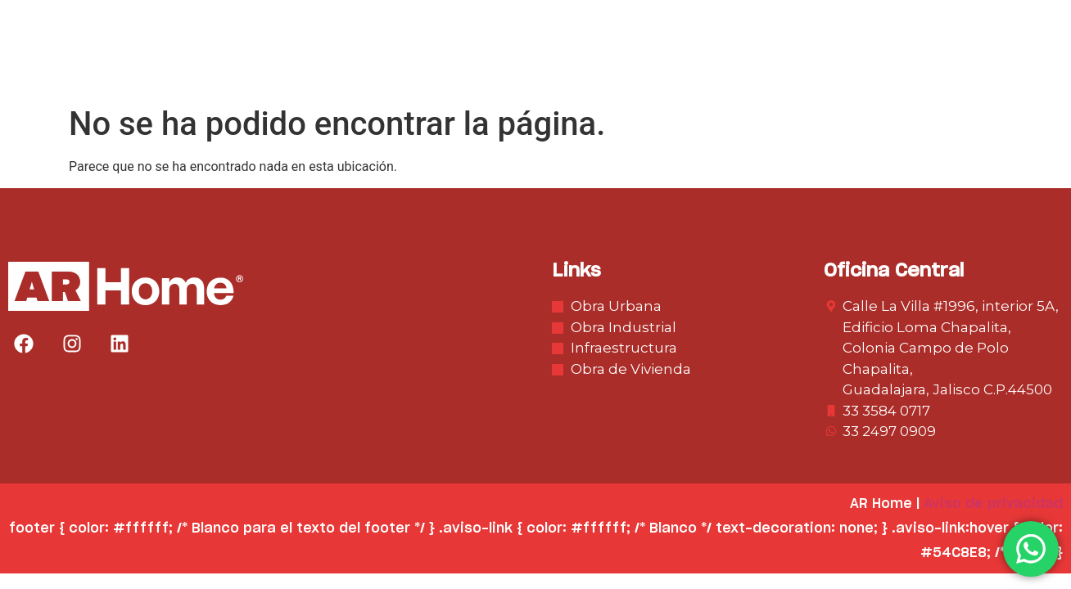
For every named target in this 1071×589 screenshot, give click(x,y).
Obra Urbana (552, 63)
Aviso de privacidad (993, 503)
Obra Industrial (683, 63)
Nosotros (441, 63)
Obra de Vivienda (978, 63)
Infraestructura (827, 63)
